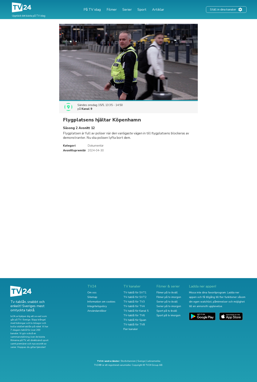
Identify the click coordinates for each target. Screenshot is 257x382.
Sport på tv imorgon (168, 315)
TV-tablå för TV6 (134, 315)
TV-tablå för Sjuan (134, 320)
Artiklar (158, 9)
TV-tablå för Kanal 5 (135, 311)
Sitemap (92, 297)
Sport (141, 9)
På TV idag (92, 9)
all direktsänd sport (37, 340)
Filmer (112, 9)
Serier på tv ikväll (167, 301)
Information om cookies (101, 301)
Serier (127, 9)
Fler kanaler (130, 329)
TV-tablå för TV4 (134, 306)
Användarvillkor (96, 311)
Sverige (141, 361)
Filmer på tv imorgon (168, 297)
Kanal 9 (86, 109)
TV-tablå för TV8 (134, 324)
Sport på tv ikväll (166, 311)
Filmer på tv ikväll (167, 292)
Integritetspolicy (97, 306)
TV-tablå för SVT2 (134, 297)
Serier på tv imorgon (168, 306)
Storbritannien (128, 361)
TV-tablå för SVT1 (134, 292)
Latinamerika (153, 361)
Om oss (92, 292)
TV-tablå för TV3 (134, 301)
